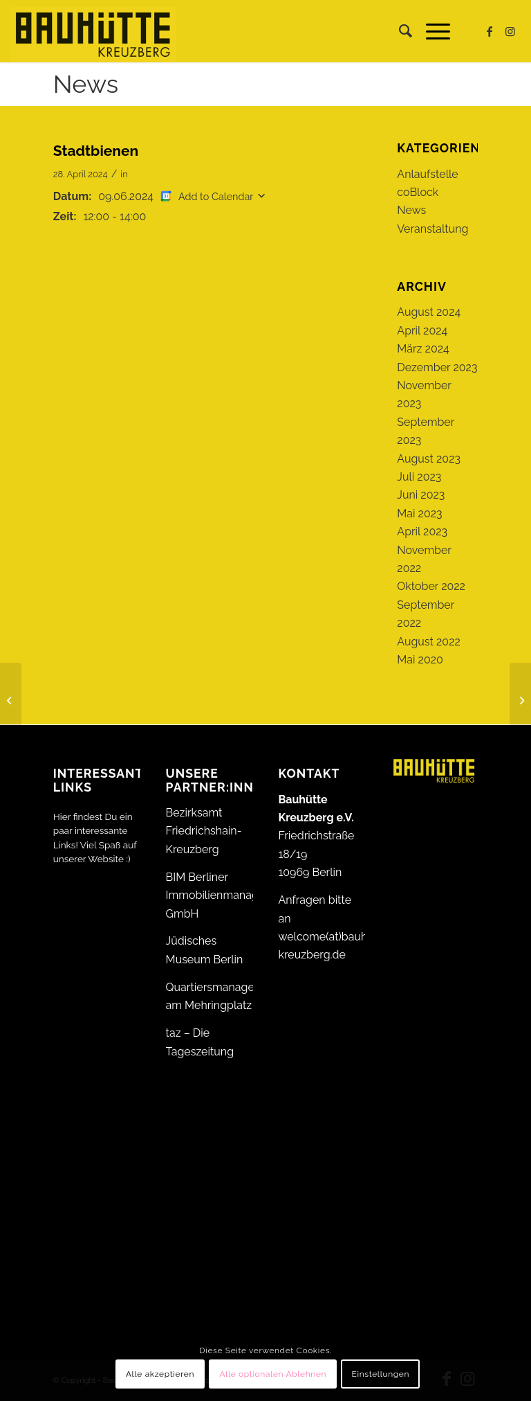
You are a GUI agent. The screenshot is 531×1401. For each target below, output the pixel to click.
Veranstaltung (432, 228)
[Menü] (431, 31)
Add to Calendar (215, 196)
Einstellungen (381, 1374)
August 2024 (428, 312)
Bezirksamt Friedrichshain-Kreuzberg (204, 831)
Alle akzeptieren (160, 1374)
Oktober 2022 (431, 586)
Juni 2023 (421, 494)
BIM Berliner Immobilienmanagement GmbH (229, 895)
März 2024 (423, 348)
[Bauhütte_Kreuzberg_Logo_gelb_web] (93, 31)
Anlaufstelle (427, 174)
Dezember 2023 (437, 367)
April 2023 (422, 531)
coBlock (417, 192)
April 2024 (422, 330)
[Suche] (398, 31)
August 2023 (428, 458)
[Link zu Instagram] (510, 31)
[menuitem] (398, 31)
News (85, 83)
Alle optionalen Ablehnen (272, 1374)
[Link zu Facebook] (489, 31)
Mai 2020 (420, 659)
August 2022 (428, 641)
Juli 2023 (419, 476)
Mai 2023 (419, 513)
